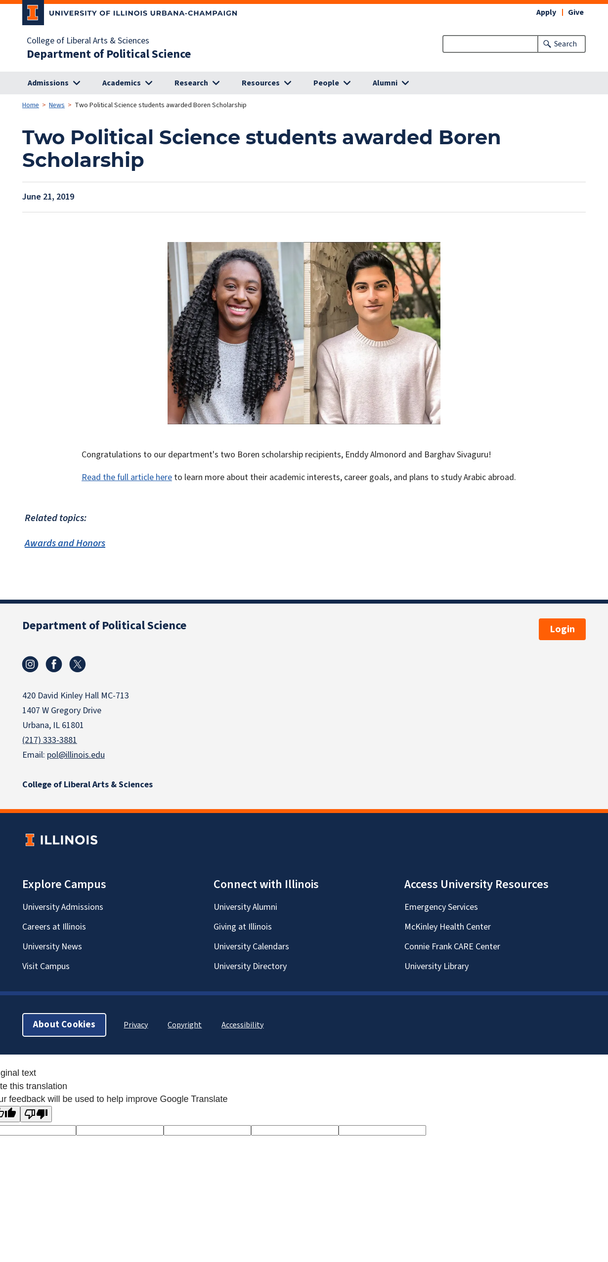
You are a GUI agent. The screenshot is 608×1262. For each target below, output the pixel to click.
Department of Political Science (109, 54)
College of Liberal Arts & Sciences (88, 41)
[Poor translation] (36, 1114)
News (57, 105)
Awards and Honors (65, 543)
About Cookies (64, 1024)
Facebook (54, 664)
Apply (546, 12)
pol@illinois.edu (76, 755)
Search (565, 44)
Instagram (30, 664)
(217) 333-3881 (49, 740)
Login (562, 629)
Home (30, 105)
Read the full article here (127, 477)
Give (576, 12)
